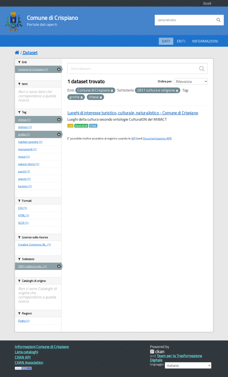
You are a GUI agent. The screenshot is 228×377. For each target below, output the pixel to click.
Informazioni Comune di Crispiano (42, 347)
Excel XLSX (81, 126)
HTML (93, 126)
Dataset (30, 52)
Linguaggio (156, 364)
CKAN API (23, 357)
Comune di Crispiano (52, 21)
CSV (70, 126)
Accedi (207, 3)
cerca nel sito (167, 20)
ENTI (181, 41)
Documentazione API (157, 138)
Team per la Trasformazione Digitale (176, 358)
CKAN (157, 351)
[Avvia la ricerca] (218, 20)
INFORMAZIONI (205, 41)
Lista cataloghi (26, 352)
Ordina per (164, 81)
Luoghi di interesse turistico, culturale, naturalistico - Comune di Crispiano (132, 112)
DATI (166, 41)
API (133, 138)
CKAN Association (29, 362)
